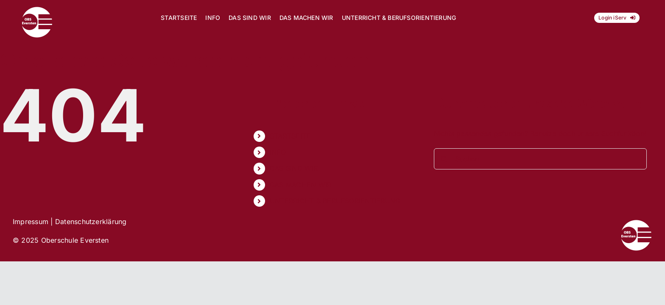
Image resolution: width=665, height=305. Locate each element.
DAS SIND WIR (294, 168)
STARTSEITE (290, 136)
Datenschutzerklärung (91, 221)
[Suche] (444, 158)
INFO (278, 152)
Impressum (30, 221)
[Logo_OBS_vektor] (37, 10)
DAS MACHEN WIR (300, 184)
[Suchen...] (540, 158)
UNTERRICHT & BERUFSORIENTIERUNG (335, 201)
